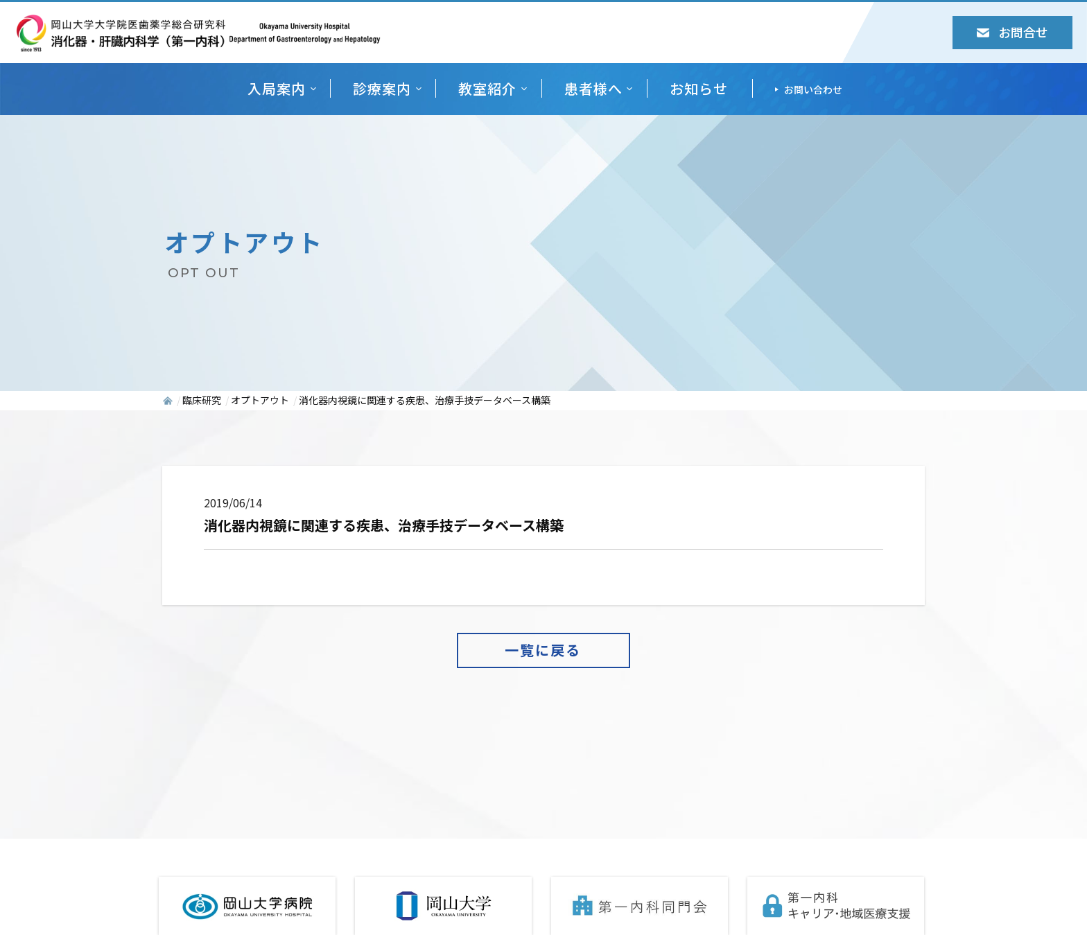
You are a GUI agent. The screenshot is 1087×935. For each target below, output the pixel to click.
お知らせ (699, 88)
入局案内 (276, 88)
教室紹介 (487, 88)
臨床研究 (201, 400)
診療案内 (382, 88)
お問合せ (1012, 32)
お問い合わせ (813, 89)
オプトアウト (260, 400)
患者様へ (593, 88)
